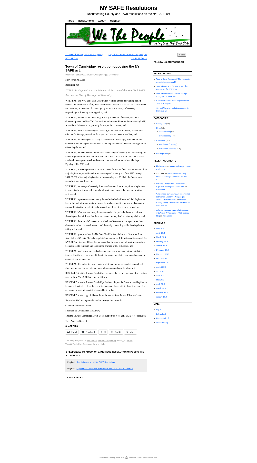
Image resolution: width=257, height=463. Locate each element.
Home (71, 21)
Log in (158, 310)
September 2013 (162, 263)
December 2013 (162, 250)
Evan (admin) (100, 75)
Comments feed (162, 318)
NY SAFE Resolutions (128, 8)
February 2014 (162, 241)
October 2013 (161, 258)
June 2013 (160, 275)
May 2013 (160, 280)
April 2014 (160, 233)
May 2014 (160, 228)
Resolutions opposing (107, 340)
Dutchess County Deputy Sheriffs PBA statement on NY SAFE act (173, 203)
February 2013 (162, 292)
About (102, 21)
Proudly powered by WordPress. (112, 458)
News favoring (165, 131)
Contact (115, 21)
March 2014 (161, 237)
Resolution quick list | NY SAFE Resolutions (96, 362)
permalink (100, 344)
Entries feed (161, 314)
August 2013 (161, 267)
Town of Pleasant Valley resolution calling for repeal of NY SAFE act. (172, 176)
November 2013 (162, 254)
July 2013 (160, 271)
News (158, 128)
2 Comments (113, 75)
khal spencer (161, 166)
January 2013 (161, 297)
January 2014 (161, 246)
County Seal (161, 124)
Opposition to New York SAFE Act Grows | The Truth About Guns (105, 368)
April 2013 (160, 284)
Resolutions (86, 21)
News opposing (165, 136)
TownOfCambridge (73, 344)
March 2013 (161, 288)
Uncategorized (162, 153)
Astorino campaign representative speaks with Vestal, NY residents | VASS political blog (172, 213)
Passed (129, 340)
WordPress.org (162, 322)
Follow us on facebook (169, 62)
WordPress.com (151, 458)
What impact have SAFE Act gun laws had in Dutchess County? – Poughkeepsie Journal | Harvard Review (173, 197)
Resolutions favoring (167, 144)
